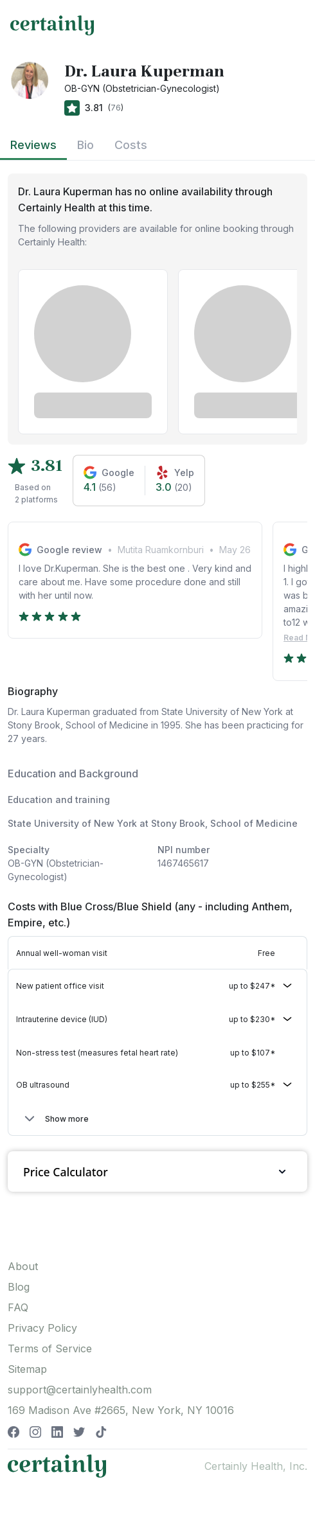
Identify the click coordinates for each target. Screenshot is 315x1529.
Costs (130, 145)
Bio (85, 145)
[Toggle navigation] (293, 25)
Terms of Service (50, 1348)
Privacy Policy (42, 1327)
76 (116, 107)
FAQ (18, 1307)
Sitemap (27, 1369)
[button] (157, 986)
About (23, 1266)
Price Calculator (157, 1171)
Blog (19, 1286)
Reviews (33, 145)
